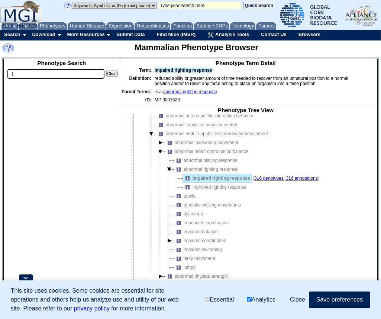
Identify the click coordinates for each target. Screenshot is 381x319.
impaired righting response (216, 188)
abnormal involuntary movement (201, 153)
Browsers (309, 34)
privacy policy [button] (92, 308)
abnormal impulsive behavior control (196, 135)
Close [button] (297, 299)
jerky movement (194, 268)
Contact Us (274, 34)
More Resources (85, 34)
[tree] (245, 210)
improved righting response (214, 197)
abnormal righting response (190, 91)
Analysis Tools (228, 35)
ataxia (185, 206)
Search (12, 34)
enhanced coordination (201, 233)
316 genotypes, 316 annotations (286, 188)
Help (21, 25)
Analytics (261, 300)
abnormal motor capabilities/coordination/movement (212, 144)
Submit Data (131, 34)
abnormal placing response (205, 170)
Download (43, 34)
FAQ (33, 25)
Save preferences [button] (339, 299)
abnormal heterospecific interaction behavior (204, 126)
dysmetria (188, 224)
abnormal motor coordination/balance (206, 161)
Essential (219, 300)
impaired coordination (200, 251)
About (8, 25)
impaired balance (195, 242)
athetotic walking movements (207, 215)
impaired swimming (198, 259)
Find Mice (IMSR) (176, 34)
